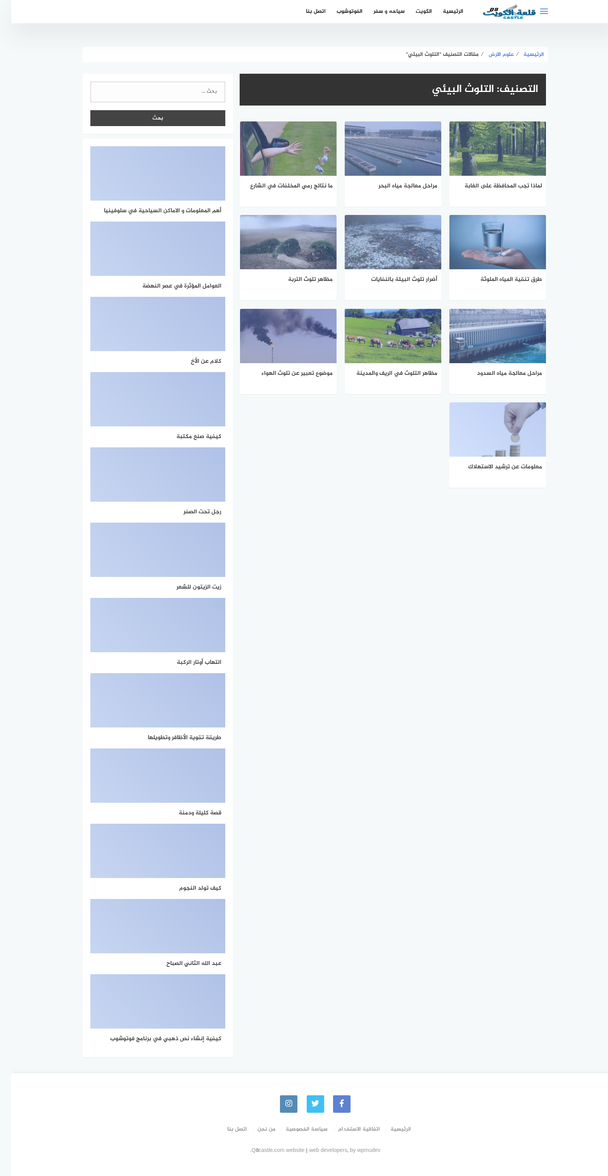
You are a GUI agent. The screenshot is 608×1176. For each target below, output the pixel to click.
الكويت (412, 11)
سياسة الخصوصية (295, 1128)
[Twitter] (304, 1103)
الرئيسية (442, 11)
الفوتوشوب (338, 11)
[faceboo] (331, 1103)
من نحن (255, 1128)
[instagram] (277, 1103)
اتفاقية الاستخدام (348, 1128)
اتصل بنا (304, 11)
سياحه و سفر (378, 11)
